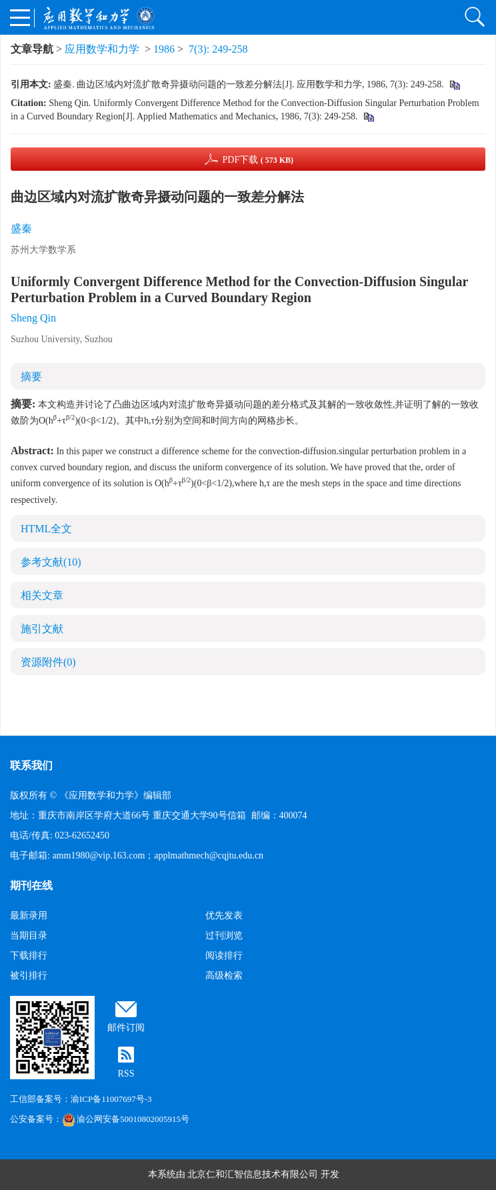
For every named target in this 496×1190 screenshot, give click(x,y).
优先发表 (224, 916)
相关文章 (42, 595)
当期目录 (28, 936)
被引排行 (28, 976)
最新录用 (28, 916)
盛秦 (21, 228)
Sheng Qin (33, 318)
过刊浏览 (224, 936)
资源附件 (48, 662)
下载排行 (28, 956)
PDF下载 (257, 160)
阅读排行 (224, 956)
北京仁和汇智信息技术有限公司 (252, 1174)
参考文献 (51, 562)
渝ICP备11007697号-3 (111, 1099)
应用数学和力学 (102, 49)
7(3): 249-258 (218, 49)
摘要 (31, 376)
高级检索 (224, 976)
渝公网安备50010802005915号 (125, 1119)
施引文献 (42, 628)
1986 (164, 49)
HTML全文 (46, 528)
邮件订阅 (126, 1028)
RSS (126, 1074)
